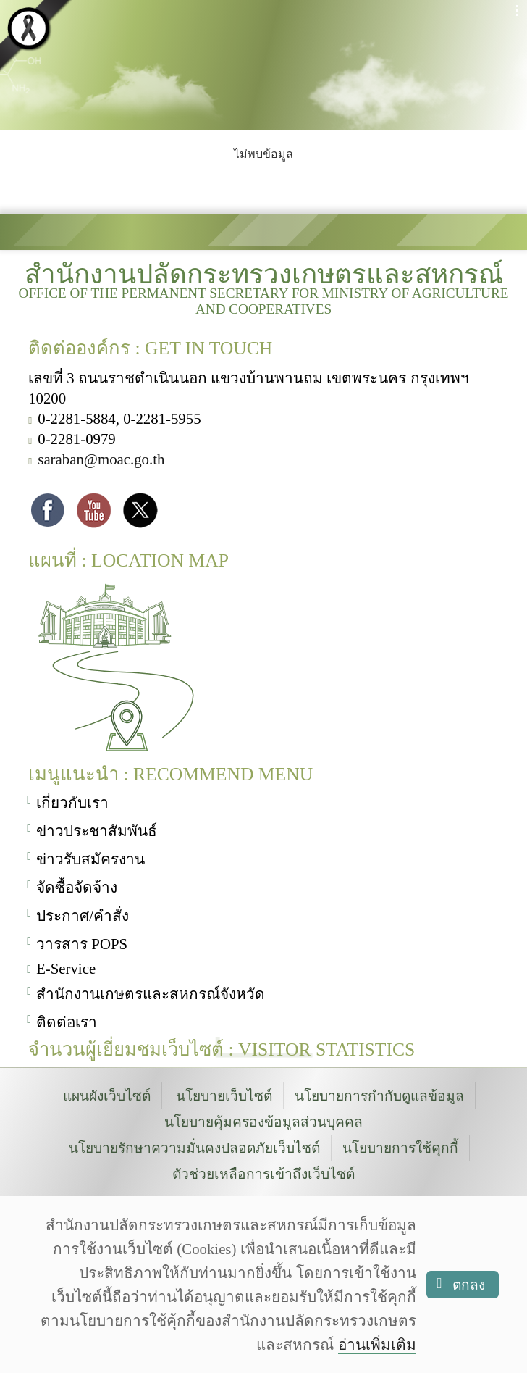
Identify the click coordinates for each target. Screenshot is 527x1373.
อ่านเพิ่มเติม (377, 1344)
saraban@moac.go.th (101, 461)
